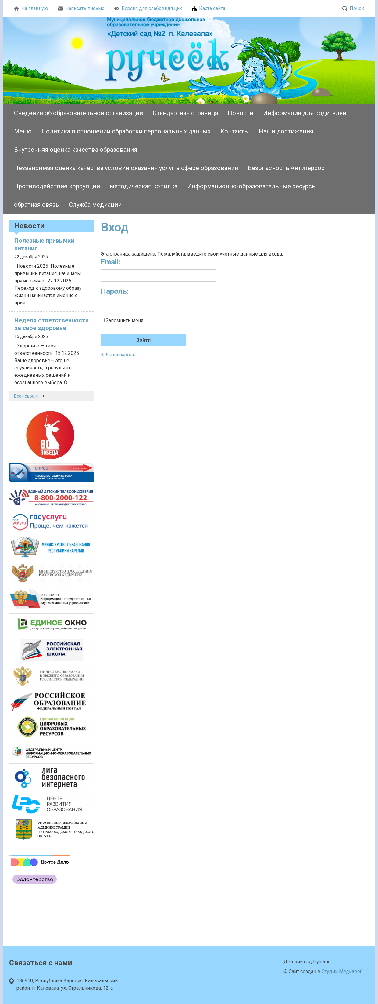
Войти (143, 340)
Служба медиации (95, 204)
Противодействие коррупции (57, 186)
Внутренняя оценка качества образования (75, 149)
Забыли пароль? (119, 355)
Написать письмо (81, 8)
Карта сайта (208, 8)
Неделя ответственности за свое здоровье (51, 324)
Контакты (234, 131)
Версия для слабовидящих (148, 8)
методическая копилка (143, 186)
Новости (240, 113)
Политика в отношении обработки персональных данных (126, 131)
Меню (23, 131)
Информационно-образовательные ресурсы (252, 186)
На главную (31, 8)
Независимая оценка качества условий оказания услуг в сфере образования (126, 168)
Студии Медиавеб (342, 971)
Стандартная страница (185, 113)
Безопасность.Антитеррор (286, 168)
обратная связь (36, 204)
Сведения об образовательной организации (78, 113)
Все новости (29, 396)
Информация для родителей (304, 113)
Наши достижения (286, 131)
